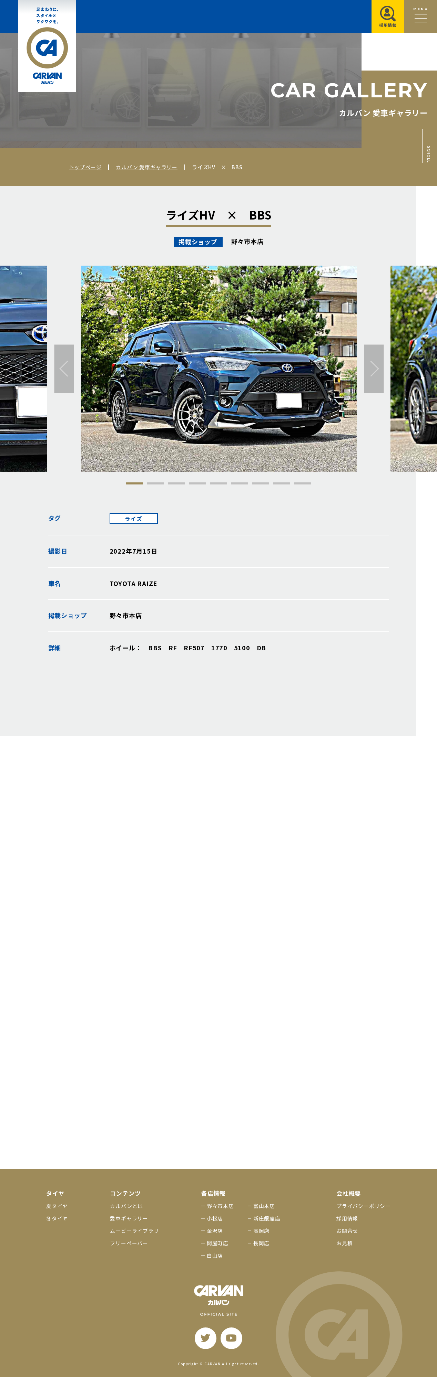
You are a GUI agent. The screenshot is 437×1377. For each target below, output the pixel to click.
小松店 (215, 1218)
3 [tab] (176, 483)
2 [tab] (155, 483)
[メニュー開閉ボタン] (420, 16)
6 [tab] (239, 483)
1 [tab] (134, 483)
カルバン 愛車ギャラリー (146, 167)
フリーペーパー (129, 1243)
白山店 (215, 1255)
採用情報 (347, 1218)
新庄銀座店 (267, 1218)
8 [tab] (281, 483)
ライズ (133, 518)
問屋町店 (217, 1243)
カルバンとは (126, 1205)
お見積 (344, 1243)
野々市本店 (220, 1205)
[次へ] (374, 368)
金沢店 (215, 1230)
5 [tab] (218, 483)
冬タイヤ (57, 1218)
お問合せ (347, 1230)
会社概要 (348, 1193)
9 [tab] (302, 483)
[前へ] (64, 368)
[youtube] (231, 1338)
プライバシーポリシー (363, 1205)
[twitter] (205, 1338)
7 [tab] (260, 483)
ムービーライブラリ (134, 1230)
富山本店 (264, 1205)
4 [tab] (197, 483)
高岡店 (261, 1230)
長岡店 (261, 1243)
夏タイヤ (57, 1205)
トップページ (85, 167)
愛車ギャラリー (129, 1218)
